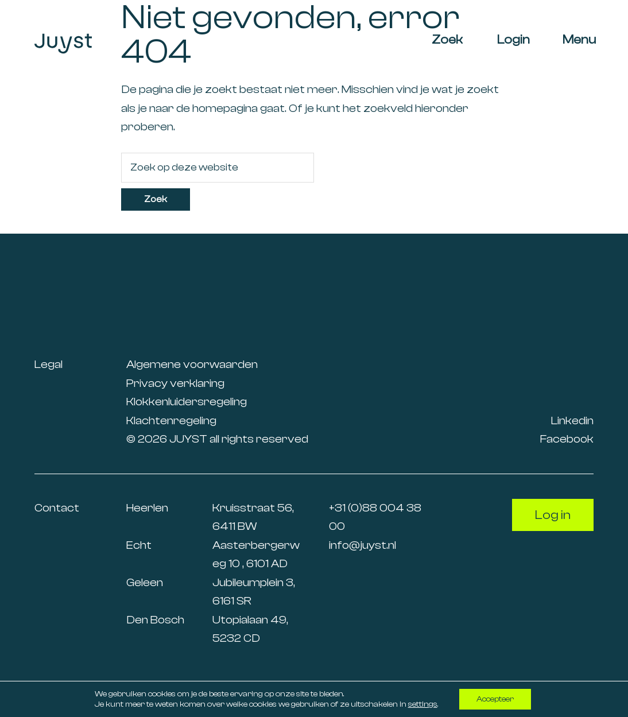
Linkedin (572, 420)
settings (422, 704)
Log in (553, 514)
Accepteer (495, 699)
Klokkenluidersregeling (186, 401)
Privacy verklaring (175, 383)
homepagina (225, 108)
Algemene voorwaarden (192, 364)
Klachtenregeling (171, 420)
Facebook (567, 438)
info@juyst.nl (362, 545)
